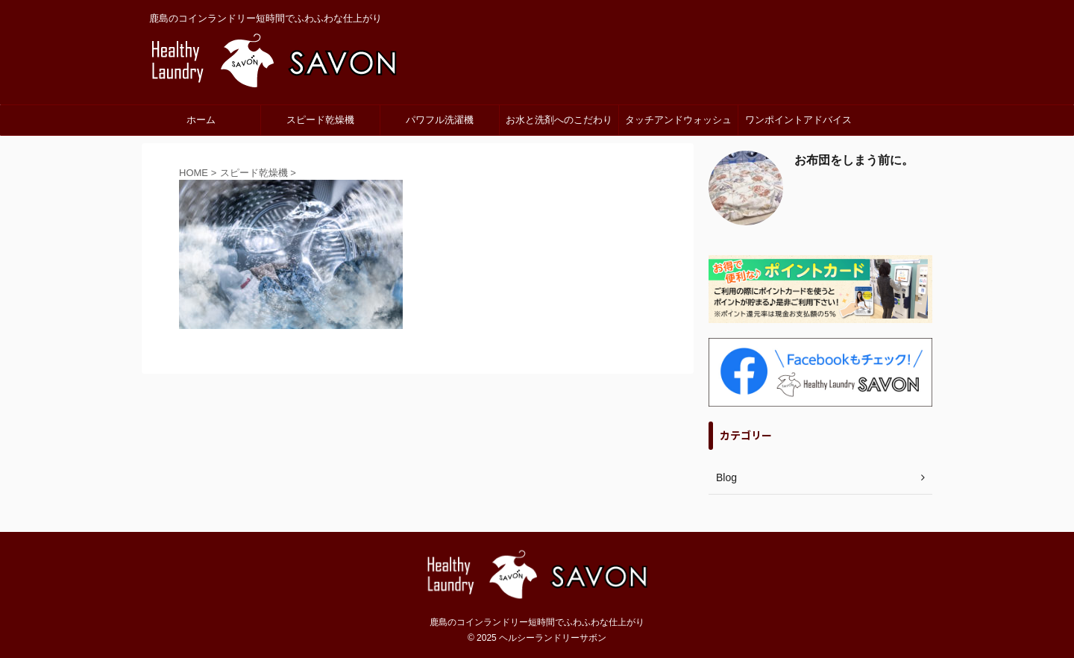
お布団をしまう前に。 (854, 160)
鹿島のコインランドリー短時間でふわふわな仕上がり (537, 622)
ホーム (201, 119)
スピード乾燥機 (320, 119)
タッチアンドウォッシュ (678, 119)
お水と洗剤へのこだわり (559, 119)
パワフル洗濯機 (440, 119)
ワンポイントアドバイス (798, 119)
